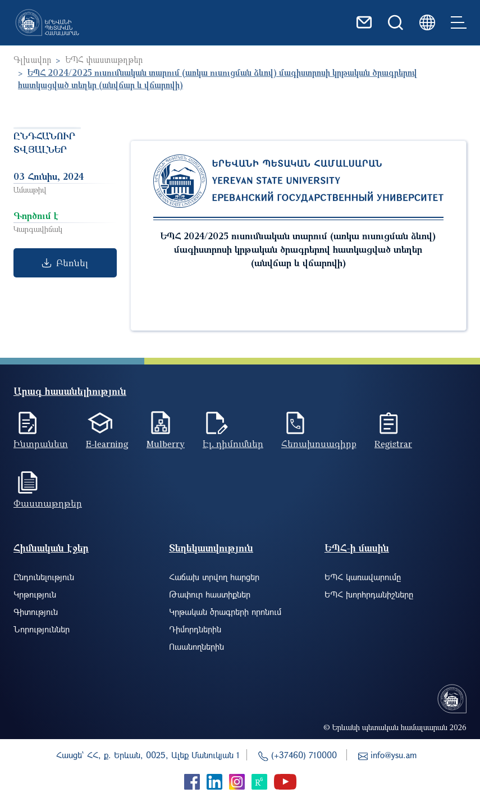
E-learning (107, 444)
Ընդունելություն (43, 576)
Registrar (393, 444)
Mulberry (166, 444)
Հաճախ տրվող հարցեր (214, 576)
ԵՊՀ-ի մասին (356, 547)
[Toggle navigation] (459, 22)
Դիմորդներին (195, 629)
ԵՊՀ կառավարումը (362, 576)
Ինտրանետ (40, 444)
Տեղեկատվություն (211, 547)
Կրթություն (34, 594)
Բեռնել (65, 263)
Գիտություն (35, 611)
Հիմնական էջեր (51, 547)
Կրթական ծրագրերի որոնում (225, 611)
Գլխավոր (32, 59)
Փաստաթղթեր (47, 503)
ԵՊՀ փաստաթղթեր (104, 59)
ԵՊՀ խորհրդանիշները (368, 594)
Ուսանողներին (196, 646)
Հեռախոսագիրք (318, 444)
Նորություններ (41, 629)
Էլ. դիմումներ (233, 444)
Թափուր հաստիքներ (209, 594)
